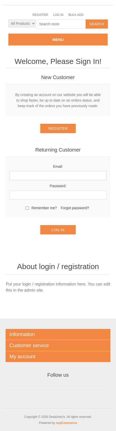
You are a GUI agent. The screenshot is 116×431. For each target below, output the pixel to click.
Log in (58, 15)
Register (40, 15)
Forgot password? (75, 208)
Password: (58, 186)
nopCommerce (66, 423)
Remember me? (44, 208)
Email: (58, 166)
